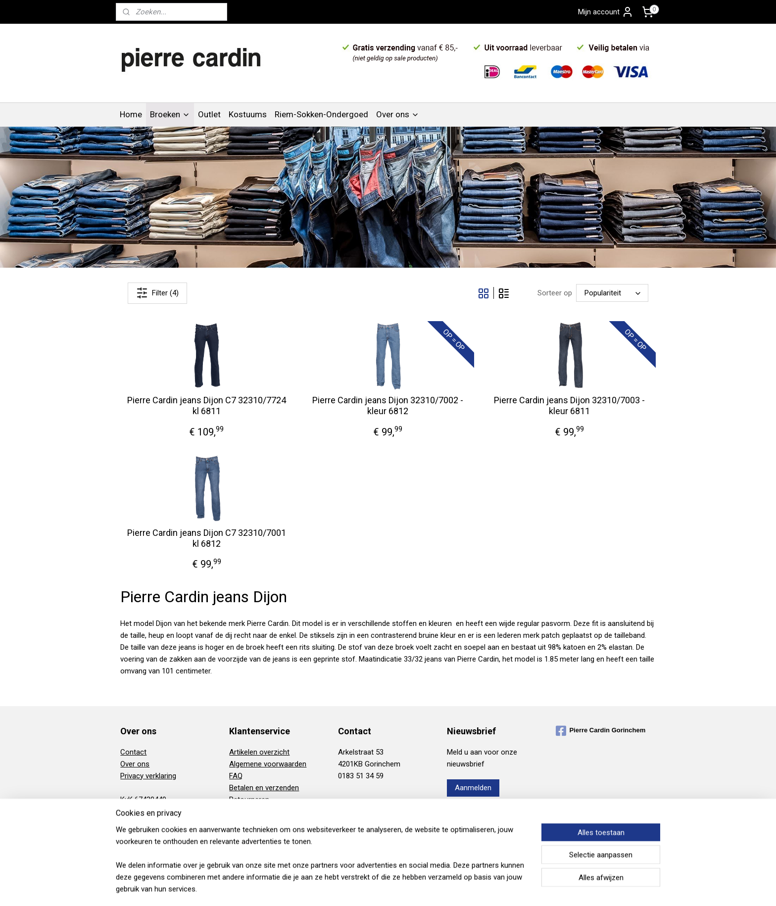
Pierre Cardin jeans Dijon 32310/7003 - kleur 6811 (569, 405)
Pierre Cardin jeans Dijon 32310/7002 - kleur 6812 (387, 405)
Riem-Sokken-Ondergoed (321, 114)
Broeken (170, 114)
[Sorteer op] (612, 293)
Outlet (209, 114)
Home (131, 114)
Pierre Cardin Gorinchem (600, 731)
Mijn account (605, 12)
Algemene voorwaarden (267, 764)
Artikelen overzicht (259, 752)
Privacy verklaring (148, 775)
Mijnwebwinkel (490, 888)
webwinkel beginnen (407, 888)
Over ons (397, 114)
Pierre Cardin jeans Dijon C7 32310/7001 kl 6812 (206, 538)
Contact (133, 752)
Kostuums (248, 114)
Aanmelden (473, 787)
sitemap (352, 888)
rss (371, 888)
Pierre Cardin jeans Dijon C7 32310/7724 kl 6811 (206, 405)
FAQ (235, 775)
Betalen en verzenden (264, 787)
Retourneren (249, 799)
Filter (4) (157, 293)
